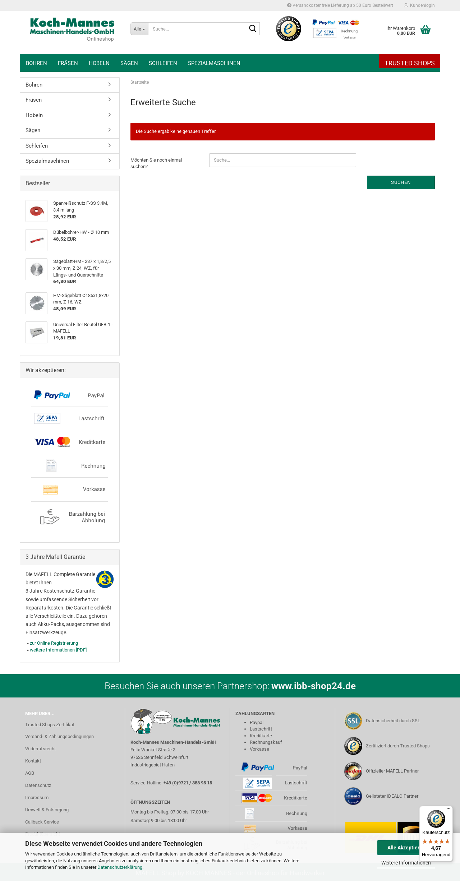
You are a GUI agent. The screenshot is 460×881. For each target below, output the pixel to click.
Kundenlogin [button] (419, 5)
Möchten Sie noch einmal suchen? (156, 163)
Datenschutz (38, 785)
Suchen (401, 182)
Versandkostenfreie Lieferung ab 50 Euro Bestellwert (340, 5)
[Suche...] (139, 28)
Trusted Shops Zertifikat (49, 724)
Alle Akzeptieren (406, 847)
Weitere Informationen (406, 863)
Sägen (129, 63)
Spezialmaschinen (214, 63)
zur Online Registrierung (54, 643)
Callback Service (42, 822)
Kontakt (33, 761)
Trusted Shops (410, 63)
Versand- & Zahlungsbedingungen (59, 736)
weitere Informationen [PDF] (58, 650)
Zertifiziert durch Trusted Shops (398, 745)
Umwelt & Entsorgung (47, 809)
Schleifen (163, 63)
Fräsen (68, 63)
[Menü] (448, 810)
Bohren (36, 63)
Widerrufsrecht (40, 748)
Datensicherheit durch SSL (393, 720)
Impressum (37, 797)
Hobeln (99, 63)
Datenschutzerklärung (119, 867)
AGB (29, 773)
